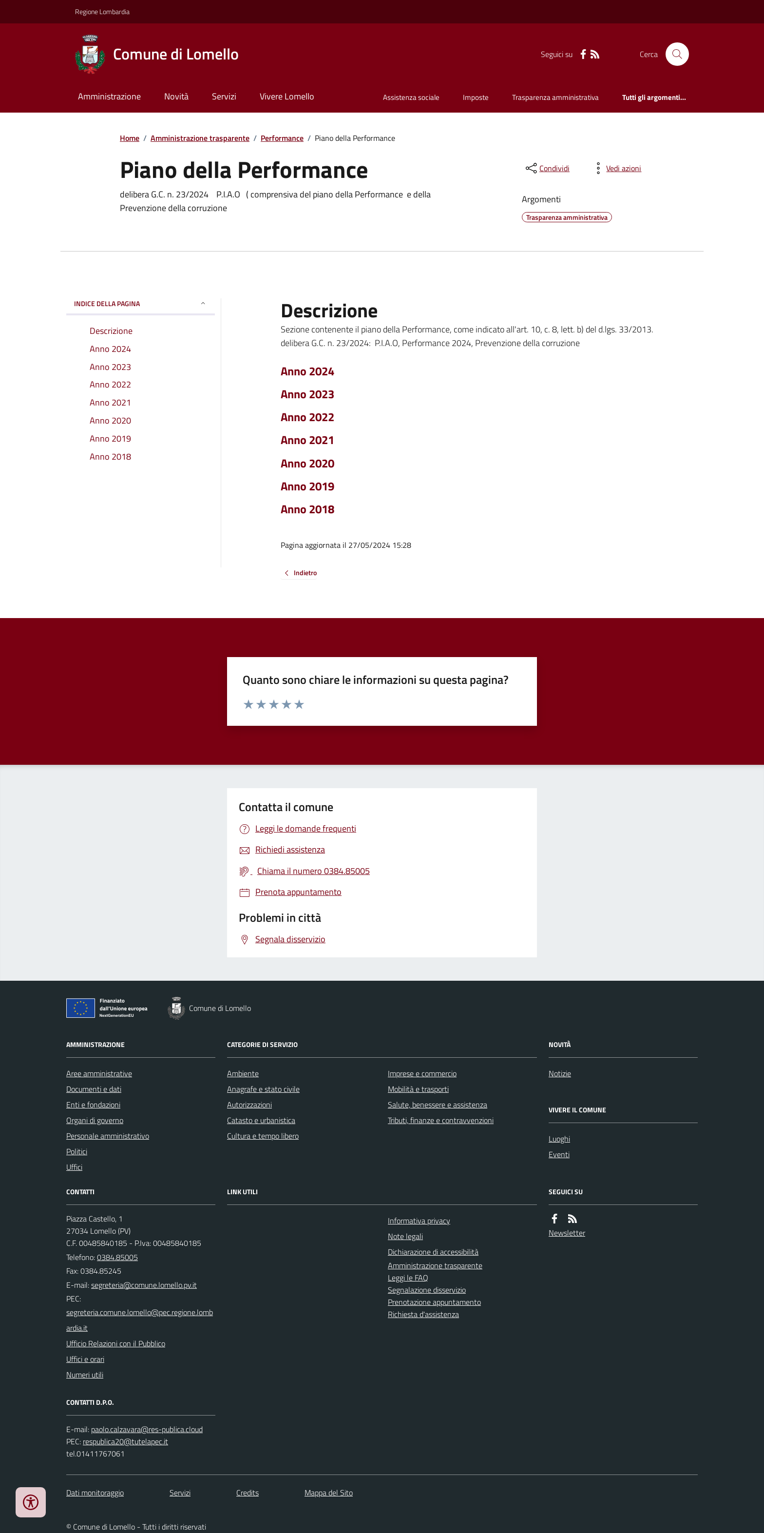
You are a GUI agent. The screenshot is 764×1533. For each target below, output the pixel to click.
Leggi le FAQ (408, 1277)
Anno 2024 (307, 371)
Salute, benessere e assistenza (437, 1104)
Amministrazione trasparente (200, 138)
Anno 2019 (307, 486)
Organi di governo (94, 1120)
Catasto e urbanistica (261, 1120)
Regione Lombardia (102, 11)
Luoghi (559, 1139)
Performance (282, 138)
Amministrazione (109, 96)
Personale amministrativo (107, 1136)
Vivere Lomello (287, 96)
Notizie (560, 1073)
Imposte (476, 97)
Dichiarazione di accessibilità (433, 1252)
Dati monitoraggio (95, 1492)
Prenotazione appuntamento (434, 1302)
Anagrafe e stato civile (263, 1089)
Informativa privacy (419, 1220)
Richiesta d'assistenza (423, 1314)
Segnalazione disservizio (427, 1290)
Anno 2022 (307, 417)
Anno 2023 (307, 394)
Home (129, 138)
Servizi (224, 96)
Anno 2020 (307, 463)
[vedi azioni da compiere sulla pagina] (616, 168)
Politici (76, 1151)
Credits (247, 1492)
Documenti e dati (93, 1089)
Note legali (405, 1236)
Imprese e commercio (422, 1073)
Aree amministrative (99, 1073)
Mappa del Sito (329, 1492)
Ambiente (243, 1073)
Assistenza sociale (411, 97)
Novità (176, 96)
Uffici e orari (85, 1359)
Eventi (559, 1154)
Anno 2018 (307, 509)
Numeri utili (84, 1374)
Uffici (74, 1167)
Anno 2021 (307, 439)
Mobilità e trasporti (418, 1089)
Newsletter (567, 1233)
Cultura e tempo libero (263, 1136)
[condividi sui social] (547, 168)
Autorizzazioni (249, 1104)
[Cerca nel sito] (673, 54)
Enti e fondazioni (93, 1104)
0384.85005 (117, 1257)
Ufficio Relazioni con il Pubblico (115, 1343)
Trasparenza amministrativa (555, 97)
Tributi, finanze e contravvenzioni (441, 1120)
